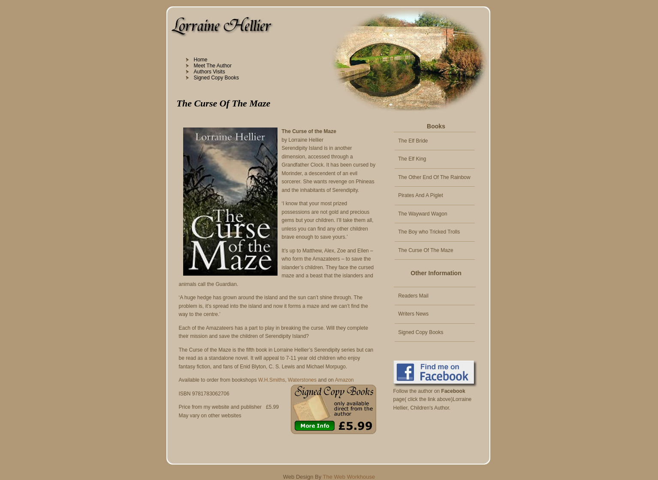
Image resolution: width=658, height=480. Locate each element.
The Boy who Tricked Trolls (429, 232)
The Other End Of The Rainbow (434, 177)
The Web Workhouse (349, 477)
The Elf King (412, 159)
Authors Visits (209, 72)
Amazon (344, 380)
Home (201, 60)
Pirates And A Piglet (420, 195)
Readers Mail (413, 296)
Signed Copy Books (216, 78)
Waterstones (302, 380)
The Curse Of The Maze (425, 250)
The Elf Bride (413, 141)
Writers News (413, 314)
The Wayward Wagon (422, 214)
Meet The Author (213, 66)
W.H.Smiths (271, 380)
